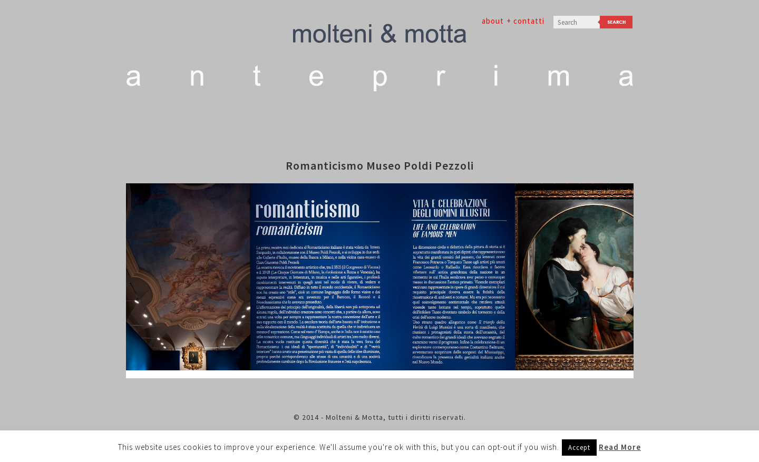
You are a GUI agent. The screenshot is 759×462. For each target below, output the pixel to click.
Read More (620, 447)
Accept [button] (579, 447)
